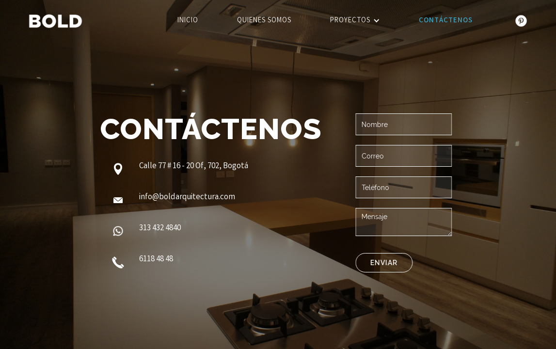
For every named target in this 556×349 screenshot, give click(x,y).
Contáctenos (446, 21)
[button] (355, 21)
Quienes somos (264, 21)
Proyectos (350, 21)
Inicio (187, 21)
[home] (55, 21)
